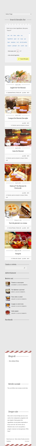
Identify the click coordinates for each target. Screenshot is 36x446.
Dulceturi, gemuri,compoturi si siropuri (20, 125)
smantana (13, 42)
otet (19, 45)
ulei (11, 35)
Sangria (18, 254)
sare (8, 35)
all (20, 51)
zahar (18, 35)
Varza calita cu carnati (16, 297)
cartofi (22, 45)
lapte (8, 42)
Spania (19, 258)
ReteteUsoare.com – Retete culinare (18, 6)
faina (15, 35)
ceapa (21, 38)
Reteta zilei (18, 92)
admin (24, 92)
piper (15, 38)
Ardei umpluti (14, 311)
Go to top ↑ (27, 441)
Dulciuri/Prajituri (12, 227)
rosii (18, 42)
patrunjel (14, 45)
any (17, 51)
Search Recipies (24, 59)
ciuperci (9, 45)
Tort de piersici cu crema (18, 223)
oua (21, 35)
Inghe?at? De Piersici (18, 88)
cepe (26, 45)
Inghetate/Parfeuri (12, 92)
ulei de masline (23, 42)
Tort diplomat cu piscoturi (17, 289)
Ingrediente (10, 38)
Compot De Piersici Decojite (18, 118)
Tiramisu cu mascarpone (17, 282)
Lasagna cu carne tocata (17, 304)
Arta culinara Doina (14, 361)
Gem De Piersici (18, 151)
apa (25, 38)
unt (18, 38)
